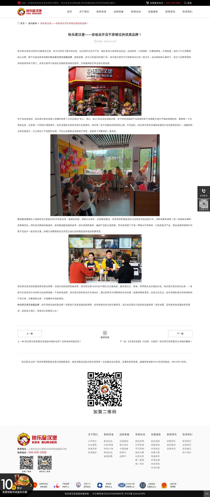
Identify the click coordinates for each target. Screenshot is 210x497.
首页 (69, 11)
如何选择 (155, 441)
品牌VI (123, 452)
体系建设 (92, 452)
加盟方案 (155, 452)
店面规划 (124, 441)
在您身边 (155, 448)
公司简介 (92, 441)
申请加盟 (155, 460)
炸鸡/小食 (108, 448)
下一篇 (180, 333)
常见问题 (155, 467)
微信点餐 (139, 452)
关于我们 (84, 11)
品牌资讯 (171, 448)
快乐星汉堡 (23, 219)
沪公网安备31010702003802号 (108, 493)
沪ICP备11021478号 (134, 493)
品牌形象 (119, 11)
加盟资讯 (171, 441)
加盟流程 (155, 445)
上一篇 (29, 333)
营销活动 (136, 11)
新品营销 (139, 441)
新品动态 (108, 441)
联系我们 (187, 11)
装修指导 (155, 456)
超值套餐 (108, 456)
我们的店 (124, 445)
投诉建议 (187, 448)
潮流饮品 (108, 452)
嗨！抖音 (139, 464)
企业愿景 (92, 445)
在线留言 (187, 445)
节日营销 (139, 448)
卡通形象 (124, 448)
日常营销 (139, 445)
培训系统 (155, 464)
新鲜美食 (101, 11)
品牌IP (123, 456)
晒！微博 (139, 460)
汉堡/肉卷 (108, 445)
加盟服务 (153, 11)
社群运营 (139, 456)
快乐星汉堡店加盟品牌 (61, 57)
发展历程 (92, 448)
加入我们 (187, 452)
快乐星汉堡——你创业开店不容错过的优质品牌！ (65, 23)
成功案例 (32, 23)
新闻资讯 (170, 11)
